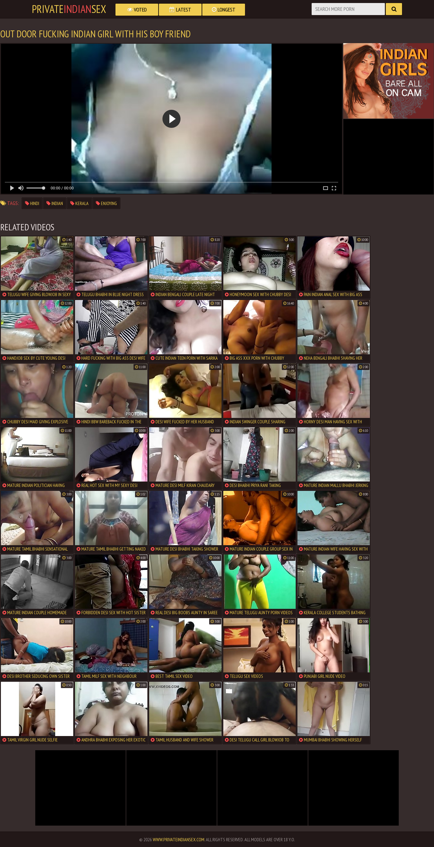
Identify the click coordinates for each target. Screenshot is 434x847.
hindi (32, 203)
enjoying (106, 203)
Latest (180, 9)
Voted (137, 9)
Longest (223, 9)
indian (54, 203)
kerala (79, 203)
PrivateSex (69, 9)
